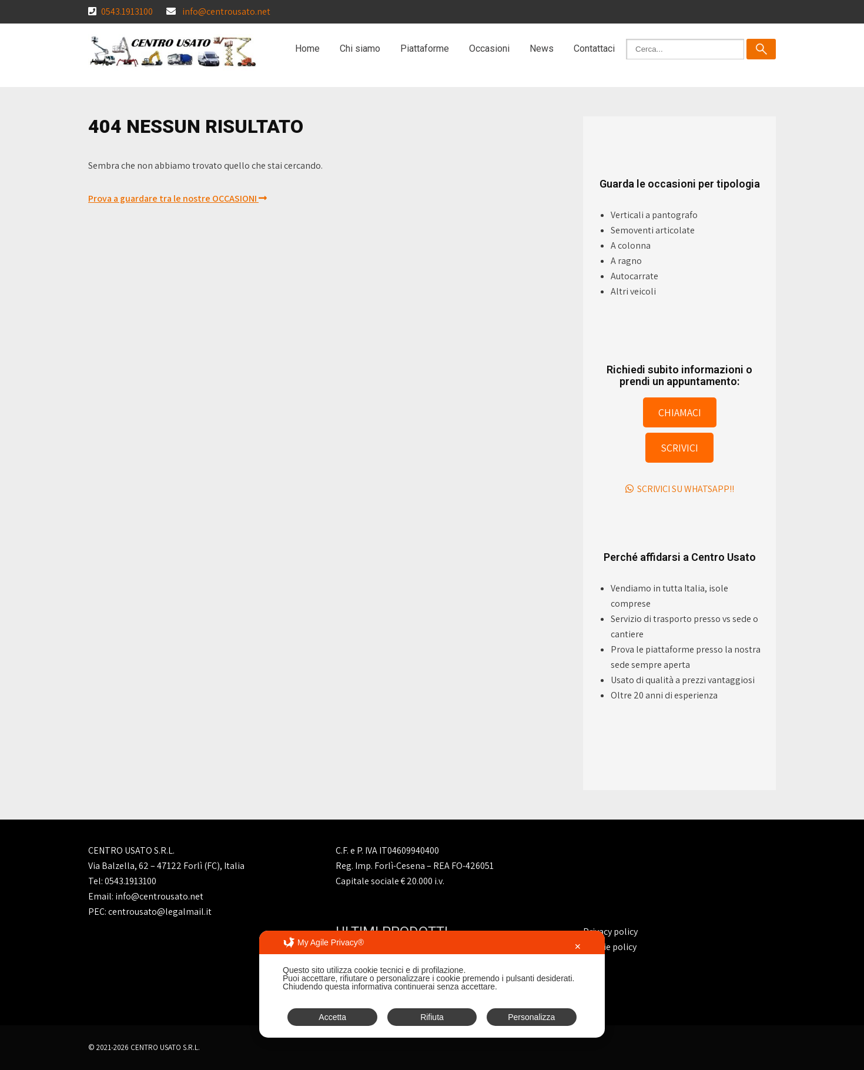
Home (307, 48)
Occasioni (489, 48)
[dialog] (432, 984)
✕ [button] (577, 946)
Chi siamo (360, 48)
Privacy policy (610, 931)
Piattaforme (424, 48)
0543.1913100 (127, 11)
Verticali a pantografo (654, 215)
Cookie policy (610, 947)
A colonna (631, 245)
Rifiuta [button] (432, 1017)
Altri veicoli (633, 291)
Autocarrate (634, 276)
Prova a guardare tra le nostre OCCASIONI (177, 198)
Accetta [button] (332, 1017)
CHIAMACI (679, 412)
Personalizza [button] (531, 1017)
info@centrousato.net (226, 11)
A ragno (626, 261)
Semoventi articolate (653, 230)
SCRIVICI (679, 447)
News (542, 48)
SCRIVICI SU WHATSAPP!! (679, 489)
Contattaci (594, 48)
